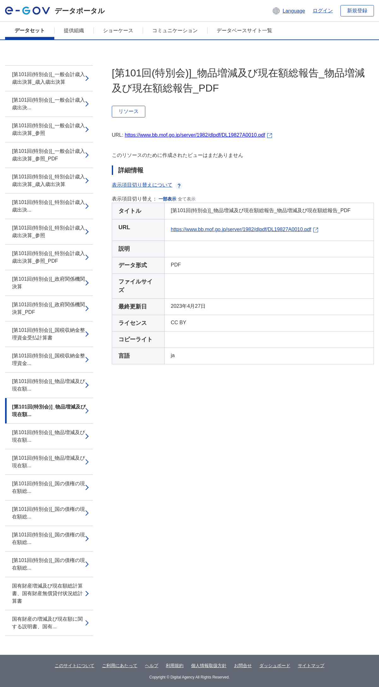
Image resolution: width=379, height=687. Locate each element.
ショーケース (118, 30)
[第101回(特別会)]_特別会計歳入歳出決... (48, 206)
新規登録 (357, 10)
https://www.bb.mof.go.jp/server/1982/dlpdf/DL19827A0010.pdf (195, 135)
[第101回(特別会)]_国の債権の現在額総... (48, 487)
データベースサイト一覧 (244, 30)
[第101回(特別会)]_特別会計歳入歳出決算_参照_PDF (48, 257)
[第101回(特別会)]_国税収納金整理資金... (48, 359)
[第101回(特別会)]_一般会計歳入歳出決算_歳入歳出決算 (48, 78)
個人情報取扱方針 (208, 665)
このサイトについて (74, 665)
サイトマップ (311, 665)
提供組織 (74, 30)
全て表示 (187, 198)
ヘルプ (151, 665)
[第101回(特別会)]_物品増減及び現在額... (48, 385)
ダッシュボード (274, 665)
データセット (30, 30)
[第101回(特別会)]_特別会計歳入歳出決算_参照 (48, 231)
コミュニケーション (175, 30)
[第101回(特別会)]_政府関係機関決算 (48, 282)
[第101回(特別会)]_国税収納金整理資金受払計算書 (48, 333)
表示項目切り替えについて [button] (147, 185)
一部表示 (167, 198)
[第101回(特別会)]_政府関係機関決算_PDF (48, 308)
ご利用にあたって (119, 665)
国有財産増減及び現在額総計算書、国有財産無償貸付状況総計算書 (47, 593)
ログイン (323, 10)
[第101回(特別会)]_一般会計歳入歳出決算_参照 (48, 129)
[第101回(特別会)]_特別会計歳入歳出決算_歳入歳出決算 (48, 180)
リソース (128, 111)
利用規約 (174, 665)
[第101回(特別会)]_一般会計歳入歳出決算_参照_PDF (48, 154)
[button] (288, 11)
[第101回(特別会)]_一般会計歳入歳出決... (48, 103)
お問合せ (243, 665)
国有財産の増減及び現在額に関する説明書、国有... (47, 622)
